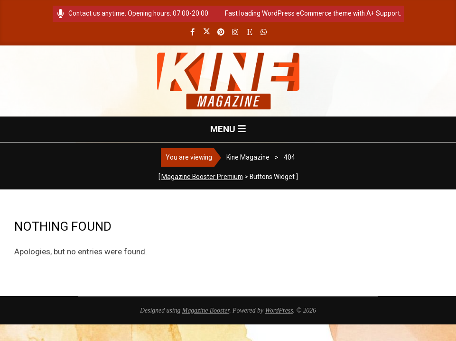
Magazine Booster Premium (202, 176)
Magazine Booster (205, 310)
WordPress (279, 310)
